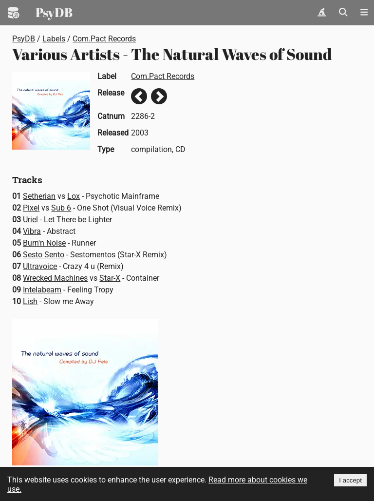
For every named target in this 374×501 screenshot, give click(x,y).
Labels (53, 38)
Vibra (32, 231)
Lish (30, 301)
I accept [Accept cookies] (350, 480)
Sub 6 (61, 207)
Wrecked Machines (55, 278)
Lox (73, 196)
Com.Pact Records (104, 38)
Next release (159, 96)
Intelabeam (42, 289)
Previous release (139, 96)
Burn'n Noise (44, 243)
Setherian (39, 196)
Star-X (109, 278)
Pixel (31, 207)
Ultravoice (40, 266)
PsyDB (54, 12)
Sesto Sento (43, 254)
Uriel (30, 219)
